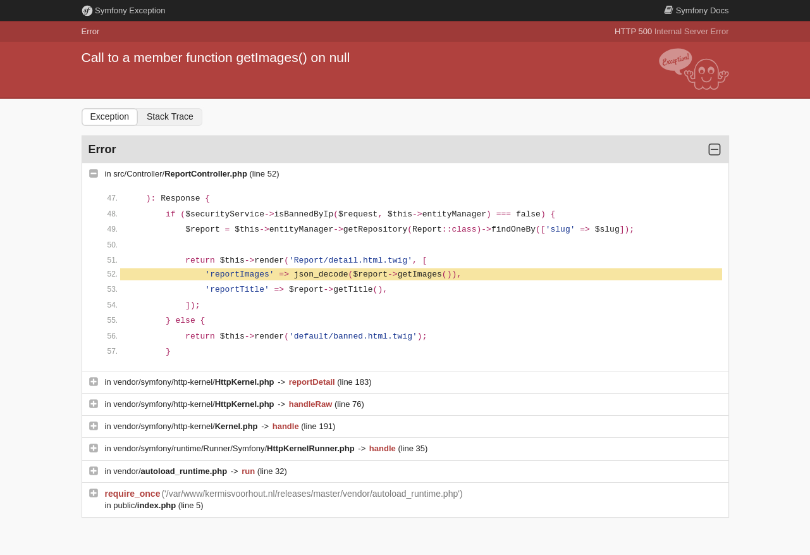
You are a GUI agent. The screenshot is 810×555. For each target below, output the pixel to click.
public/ (145, 505)
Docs (696, 10)
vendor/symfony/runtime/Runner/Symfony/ (235, 448)
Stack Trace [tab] (170, 116)
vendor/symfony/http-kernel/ (194, 382)
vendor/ (171, 471)
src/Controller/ (181, 173)
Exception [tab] (109, 116)
